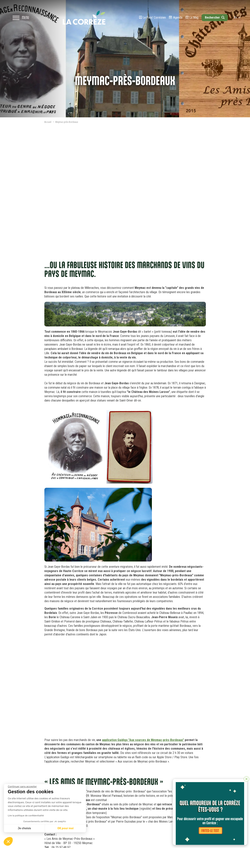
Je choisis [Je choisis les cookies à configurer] (24, 828)
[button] (8, 841)
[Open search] (215, 17)
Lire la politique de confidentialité (26, 815)
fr (237, 17)
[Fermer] (246, 779)
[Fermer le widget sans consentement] (22, 787)
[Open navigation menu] (21, 17)
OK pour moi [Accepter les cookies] (65, 828)
